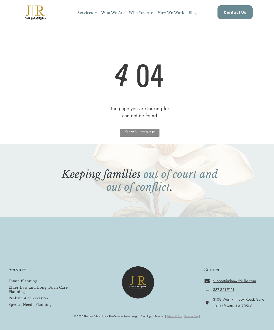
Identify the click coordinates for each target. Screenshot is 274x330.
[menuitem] (87, 12)
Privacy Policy (174, 316)
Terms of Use (191, 316)
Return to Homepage (140, 131)
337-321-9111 (223, 289)
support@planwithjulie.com (234, 281)
